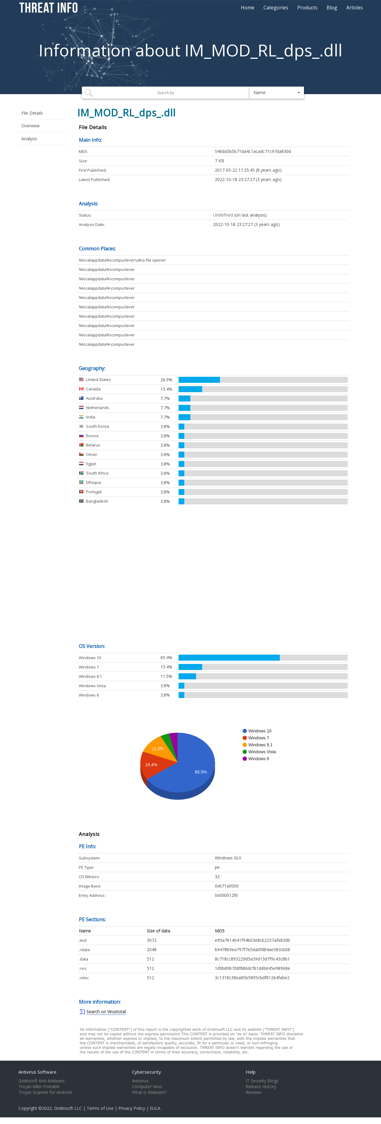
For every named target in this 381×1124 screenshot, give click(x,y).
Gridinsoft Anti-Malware (41, 1081)
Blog (332, 7)
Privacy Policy (131, 1108)
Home (247, 7)
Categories (275, 7)
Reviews (254, 1092)
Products (307, 7)
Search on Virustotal (106, 1011)
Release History (261, 1086)
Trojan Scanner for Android (45, 1092)
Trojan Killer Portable (39, 1086)
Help (251, 1072)
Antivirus (140, 1081)
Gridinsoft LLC (68, 1108)
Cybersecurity (146, 1072)
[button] (277, 93)
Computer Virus (147, 1086)
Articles (354, 7)
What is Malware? (149, 1092)
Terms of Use (100, 1108)
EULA (155, 1108)
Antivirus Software (37, 1072)
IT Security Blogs (262, 1081)
